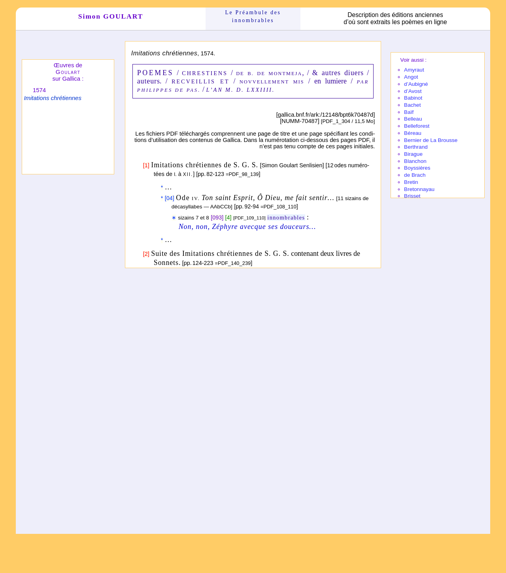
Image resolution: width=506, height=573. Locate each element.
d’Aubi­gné (416, 84)
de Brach (414, 175)
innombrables (286, 217)
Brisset (412, 196)
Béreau (412, 133)
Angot (411, 77)
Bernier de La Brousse (430, 140)
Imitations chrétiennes (52, 98)
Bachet (412, 105)
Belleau (413, 119)
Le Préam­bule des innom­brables (253, 16)
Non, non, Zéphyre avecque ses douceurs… (247, 227)
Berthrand (416, 147)
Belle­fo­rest (416, 126)
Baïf (408, 112)
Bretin (411, 182)
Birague (413, 154)
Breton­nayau (419, 189)
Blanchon (415, 161)
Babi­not (413, 98)
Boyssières (417, 168)
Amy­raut (414, 70)
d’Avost (412, 91)
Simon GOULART (110, 16)
